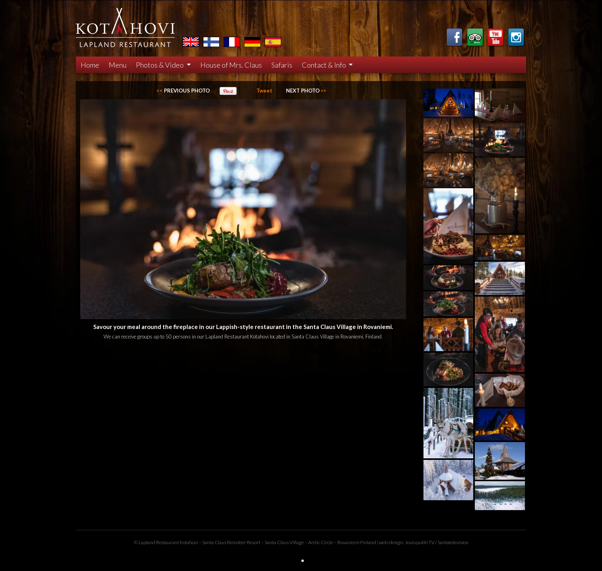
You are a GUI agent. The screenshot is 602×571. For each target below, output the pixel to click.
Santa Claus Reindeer (224, 542)
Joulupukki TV (420, 542)
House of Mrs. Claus (231, 65)
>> (306, 90)
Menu (117, 65)
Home (90, 65)
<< (183, 90)
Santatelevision (453, 542)
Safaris (281, 65)
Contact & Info (324, 65)
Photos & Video (160, 65)
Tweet (264, 90)
